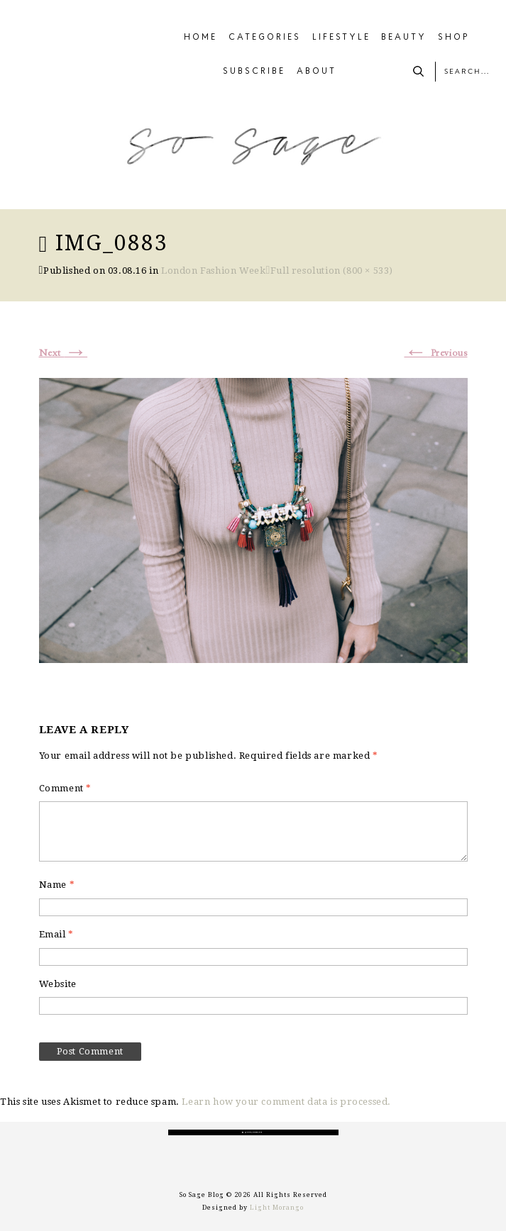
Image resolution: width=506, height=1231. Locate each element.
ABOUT (316, 71)
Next (63, 353)
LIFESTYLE (341, 37)
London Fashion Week (213, 270)
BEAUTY (404, 37)
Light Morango (277, 1207)
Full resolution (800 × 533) (331, 270)
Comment (65, 788)
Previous (435, 353)
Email (56, 934)
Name (57, 884)
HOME (200, 37)
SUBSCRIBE (254, 71)
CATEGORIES (265, 37)
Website (58, 984)
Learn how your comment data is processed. (286, 1101)
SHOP (454, 37)
